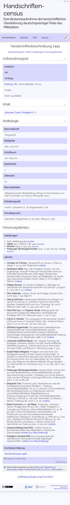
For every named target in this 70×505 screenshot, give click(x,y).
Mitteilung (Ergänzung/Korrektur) (36, 477)
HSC (35, 37)
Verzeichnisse (9, 37)
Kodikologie (38, 52)
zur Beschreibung (38, 432)
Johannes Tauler (12, 112)
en (68, 1)
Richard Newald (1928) (16, 454)
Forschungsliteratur (53, 52)
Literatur (24, 37)
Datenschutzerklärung (61, 488)
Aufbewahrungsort (16, 52)
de (65, 1)
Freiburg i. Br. (10, 84)
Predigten (27, 112)
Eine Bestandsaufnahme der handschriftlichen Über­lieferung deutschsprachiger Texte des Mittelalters (34, 23)
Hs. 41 (38, 84)
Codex (31, 241)
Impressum (63, 487)
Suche (45, 37)
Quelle (41, 244)
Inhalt (28, 52)
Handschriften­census (23, 9)
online (42, 265)
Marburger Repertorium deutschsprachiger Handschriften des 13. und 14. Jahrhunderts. (35, 468)
